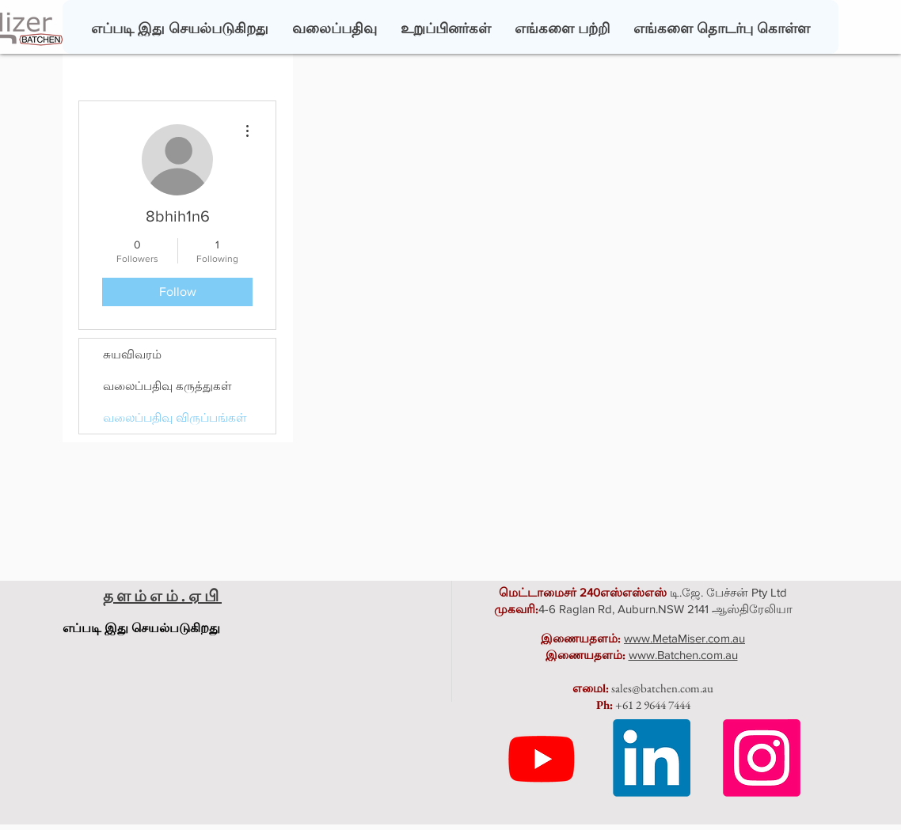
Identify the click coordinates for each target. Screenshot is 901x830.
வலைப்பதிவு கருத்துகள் (167, 385)
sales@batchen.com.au (662, 687)
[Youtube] (541, 758)
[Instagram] (761, 758)
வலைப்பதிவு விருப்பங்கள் (175, 417)
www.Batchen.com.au (683, 654)
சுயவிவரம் (132, 354)
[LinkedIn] (651, 758)
